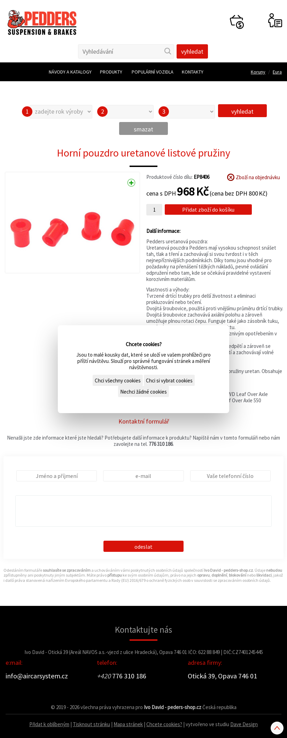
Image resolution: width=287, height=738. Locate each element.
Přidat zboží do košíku (208, 209)
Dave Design (244, 724)
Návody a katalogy (70, 72)
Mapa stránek (128, 724)
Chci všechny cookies (118, 380)
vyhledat (242, 111)
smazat (143, 129)
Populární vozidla (152, 72)
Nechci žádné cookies (143, 391)
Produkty (111, 72)
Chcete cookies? (164, 724)
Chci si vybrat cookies (169, 380)
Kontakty (192, 72)
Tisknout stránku (91, 724)
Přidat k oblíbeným (49, 724)
